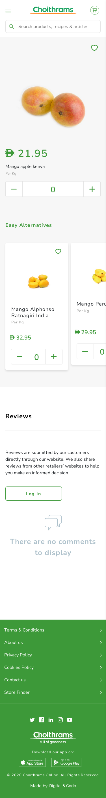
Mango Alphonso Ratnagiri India (33, 312)
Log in (33, 494)
